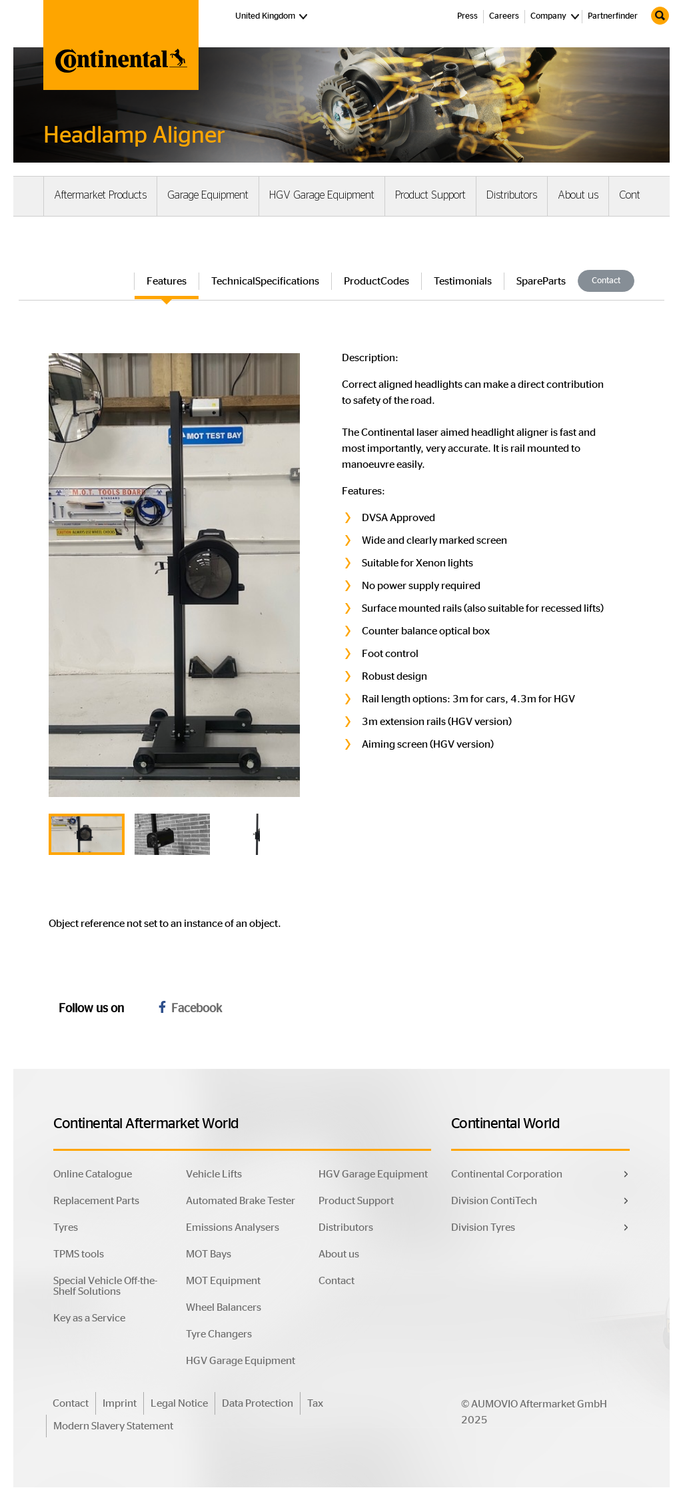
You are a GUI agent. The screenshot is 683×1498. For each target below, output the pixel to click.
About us (578, 195)
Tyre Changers (219, 1334)
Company (548, 16)
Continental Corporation (506, 1174)
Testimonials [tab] (463, 281)
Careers (504, 16)
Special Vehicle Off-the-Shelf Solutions (105, 1286)
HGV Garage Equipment (321, 195)
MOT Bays (208, 1254)
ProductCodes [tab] (376, 281)
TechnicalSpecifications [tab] (265, 281)
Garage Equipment (208, 195)
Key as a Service (89, 1318)
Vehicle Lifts (214, 1174)
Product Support (430, 195)
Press (467, 16)
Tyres (65, 1228)
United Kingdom (273, 15)
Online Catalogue (92, 1174)
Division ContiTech (494, 1201)
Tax (315, 1404)
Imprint (120, 1404)
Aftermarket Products (100, 195)
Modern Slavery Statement (113, 1426)
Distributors (511, 195)
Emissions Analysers (232, 1228)
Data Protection (257, 1404)
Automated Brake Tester (240, 1201)
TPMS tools (78, 1254)
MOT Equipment (223, 1281)
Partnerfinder (613, 16)
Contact (636, 195)
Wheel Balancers (223, 1308)
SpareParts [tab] (541, 281)
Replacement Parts (96, 1201)
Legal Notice (179, 1404)
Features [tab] (167, 281)
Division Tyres (483, 1228)
